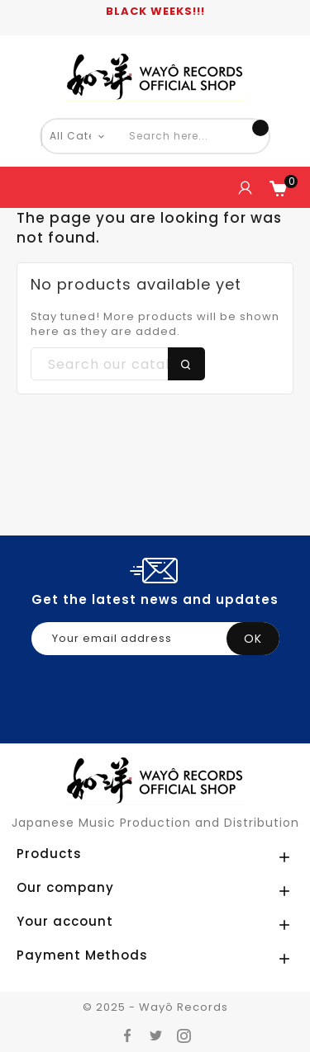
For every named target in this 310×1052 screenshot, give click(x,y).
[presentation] (157, 725)
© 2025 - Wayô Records (155, 1007)
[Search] (117, 364)
